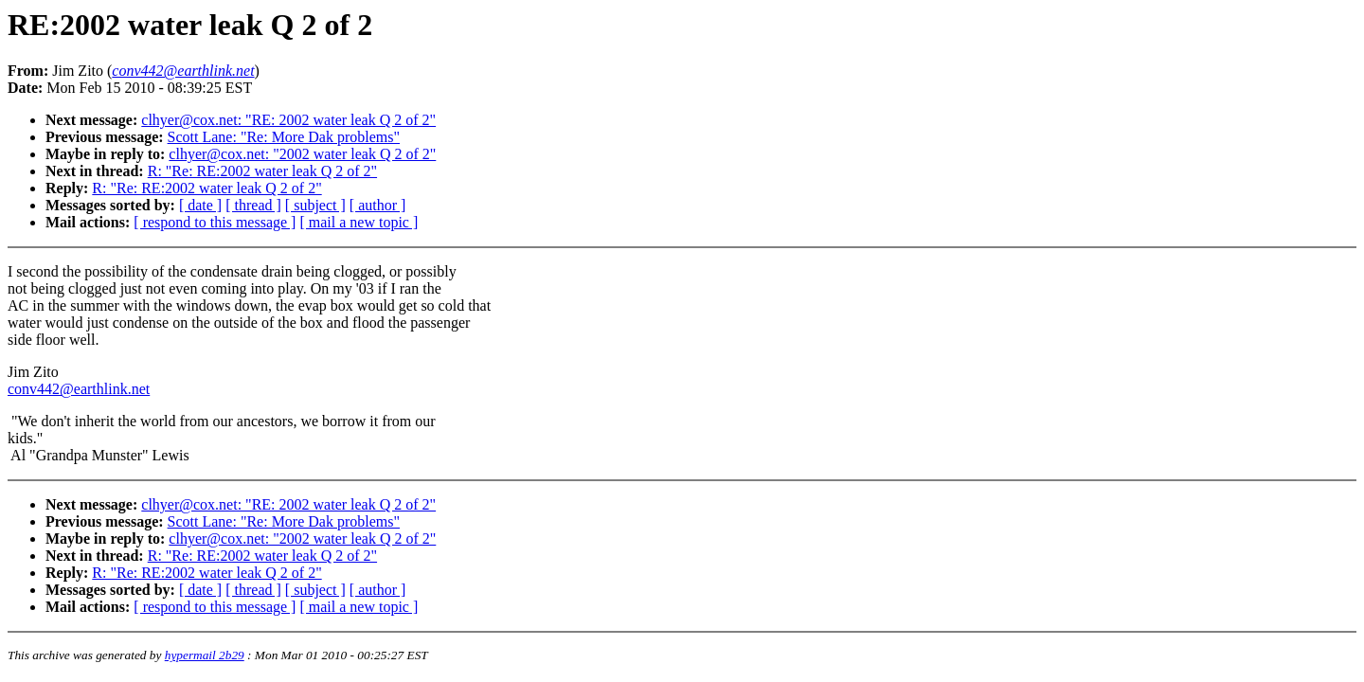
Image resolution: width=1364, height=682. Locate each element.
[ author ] (378, 205)
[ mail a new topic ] (358, 222)
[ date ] (200, 205)
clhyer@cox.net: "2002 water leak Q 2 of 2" (302, 154)
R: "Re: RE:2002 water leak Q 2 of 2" (262, 171)
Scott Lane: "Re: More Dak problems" (284, 137)
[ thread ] (253, 205)
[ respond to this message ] (215, 222)
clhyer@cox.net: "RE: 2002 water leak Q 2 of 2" (288, 120)
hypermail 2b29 (204, 655)
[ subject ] (315, 205)
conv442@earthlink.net (79, 389)
